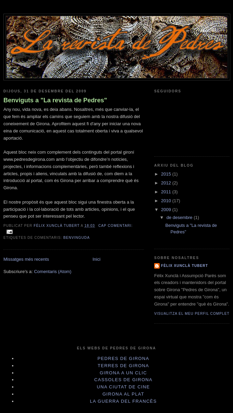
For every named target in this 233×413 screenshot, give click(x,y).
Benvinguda (76, 238)
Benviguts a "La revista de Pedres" (55, 100)
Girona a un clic (123, 372)
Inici (96, 259)
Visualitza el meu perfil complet (192, 313)
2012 (166, 182)
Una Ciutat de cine (123, 386)
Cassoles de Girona (123, 379)
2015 (166, 174)
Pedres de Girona (123, 358)
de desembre (180, 217)
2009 (166, 209)
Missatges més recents (26, 259)
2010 (166, 200)
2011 (166, 191)
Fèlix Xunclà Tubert (184, 266)
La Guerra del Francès (123, 401)
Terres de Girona (123, 365)
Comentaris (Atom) (52, 271)
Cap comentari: (115, 226)
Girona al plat (123, 394)
